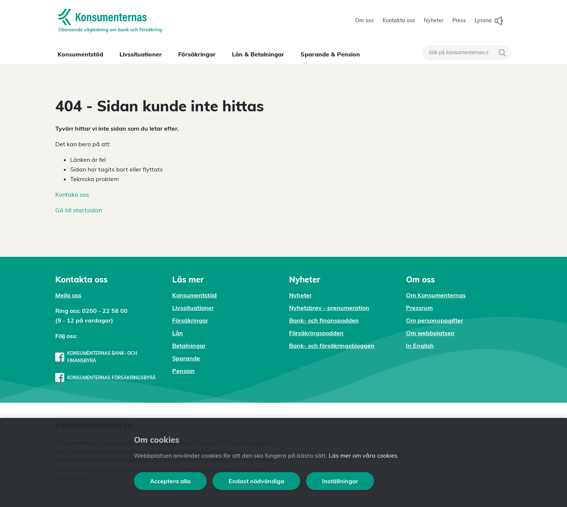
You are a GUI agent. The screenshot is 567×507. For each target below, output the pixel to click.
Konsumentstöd (80, 54)
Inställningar (340, 481)
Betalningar (189, 345)
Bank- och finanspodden (324, 320)
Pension (183, 370)
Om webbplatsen (430, 333)
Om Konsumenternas (436, 295)
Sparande (186, 358)
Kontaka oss (72, 194)
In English (420, 345)
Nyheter (300, 295)
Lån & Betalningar (258, 54)
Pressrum (419, 307)
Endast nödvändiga (256, 481)
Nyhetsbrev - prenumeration (329, 307)
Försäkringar (197, 54)
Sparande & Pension (330, 54)
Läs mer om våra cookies (363, 455)
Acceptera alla (170, 481)
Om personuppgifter (434, 320)
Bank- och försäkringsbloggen (331, 345)
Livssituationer (140, 54)
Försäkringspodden (316, 333)
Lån (177, 333)
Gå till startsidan (78, 210)
